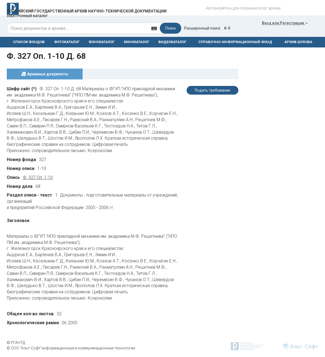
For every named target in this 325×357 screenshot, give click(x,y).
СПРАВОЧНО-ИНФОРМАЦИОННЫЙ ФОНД (235, 42)
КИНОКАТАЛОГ (136, 42)
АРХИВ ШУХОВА (298, 42)
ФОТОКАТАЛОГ (67, 42)
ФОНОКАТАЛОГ (102, 42)
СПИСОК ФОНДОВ (29, 42)
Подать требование (212, 90)
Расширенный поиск (202, 28)
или (285, 23)
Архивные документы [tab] (47, 74)
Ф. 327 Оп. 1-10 (38, 177)
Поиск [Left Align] (170, 28)
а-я (227, 28)
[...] (77, 28)
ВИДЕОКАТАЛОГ (172, 42)
